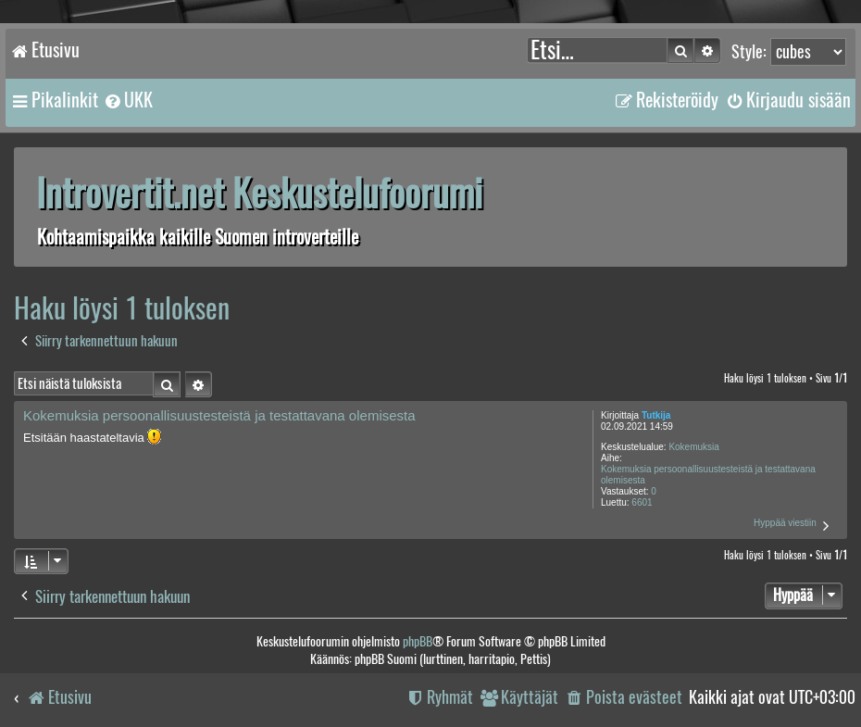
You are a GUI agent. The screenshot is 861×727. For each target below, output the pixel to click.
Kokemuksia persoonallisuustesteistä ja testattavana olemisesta (708, 474)
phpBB (417, 641)
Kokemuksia (693, 447)
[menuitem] (128, 100)
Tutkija (656, 415)
